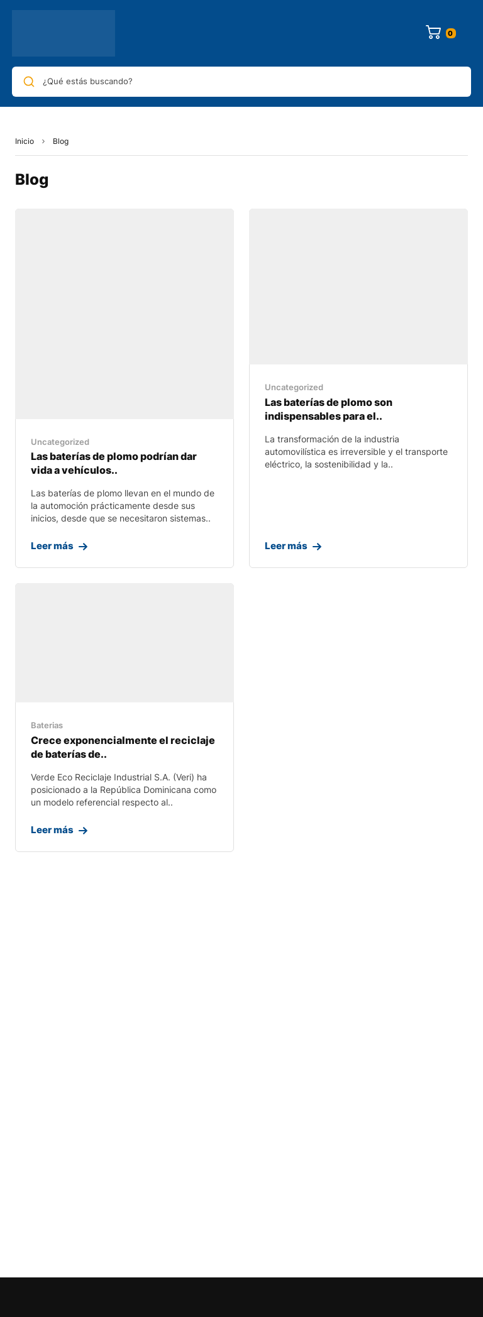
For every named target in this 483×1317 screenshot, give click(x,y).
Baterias (47, 725)
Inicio (24, 141)
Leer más (52, 546)
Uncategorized (60, 442)
